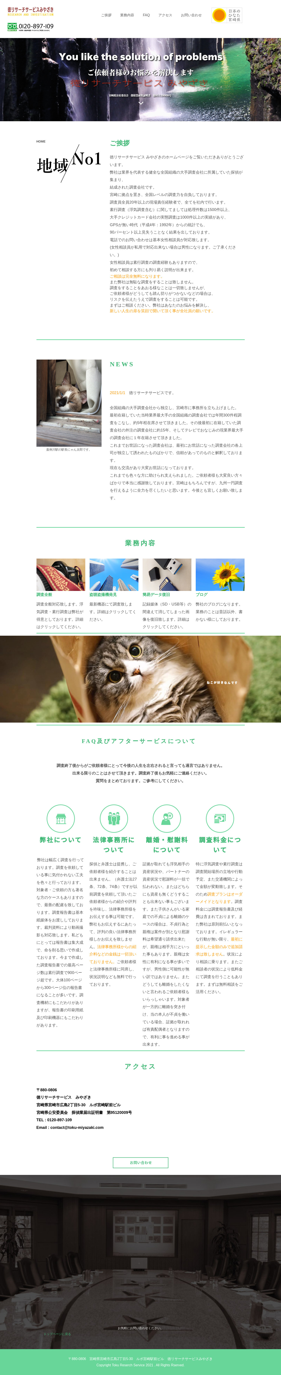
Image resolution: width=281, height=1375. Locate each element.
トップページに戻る (57, 1334)
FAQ (146, 15)
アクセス (165, 15)
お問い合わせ (191, 15)
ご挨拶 (106, 15)
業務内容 (127, 15)
